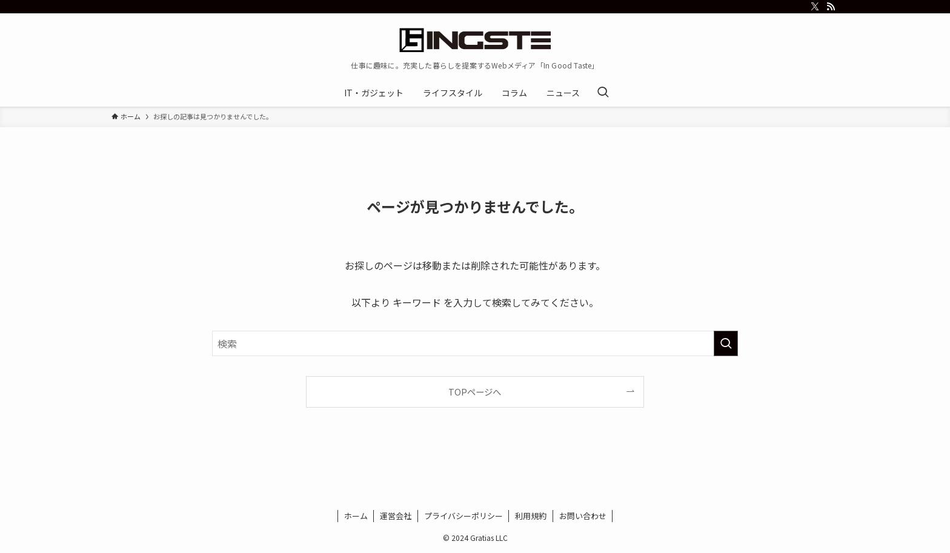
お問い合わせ (582, 516)
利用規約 (530, 516)
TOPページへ (474, 391)
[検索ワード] (475, 343)
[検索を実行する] (726, 343)
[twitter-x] (815, 6)
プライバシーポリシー (463, 516)
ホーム (356, 516)
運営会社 (395, 516)
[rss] (831, 6)
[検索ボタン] (603, 93)
